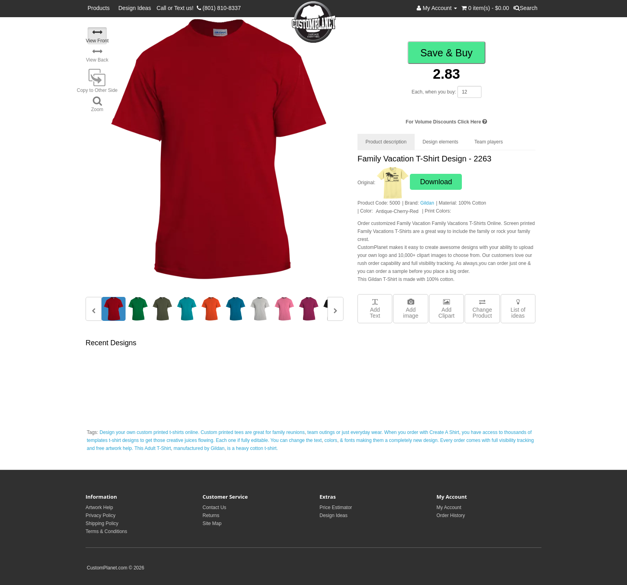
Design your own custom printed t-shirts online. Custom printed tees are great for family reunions (202, 432)
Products (100, 8)
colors (330, 440)
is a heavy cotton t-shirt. (252, 448)
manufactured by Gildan (199, 448)
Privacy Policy (101, 515)
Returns (211, 515)
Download (436, 182)
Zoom (97, 104)
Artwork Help (99, 507)
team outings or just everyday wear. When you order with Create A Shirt (383, 432)
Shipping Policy (102, 523)
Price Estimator (335, 507)
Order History (451, 515)
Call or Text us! (177, 8)
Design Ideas (134, 8)
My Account (449, 507)
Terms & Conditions (106, 531)
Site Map (212, 523)
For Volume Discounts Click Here (446, 122)
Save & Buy (446, 52)
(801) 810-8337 (219, 8)
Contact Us (214, 507)
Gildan (427, 203)
